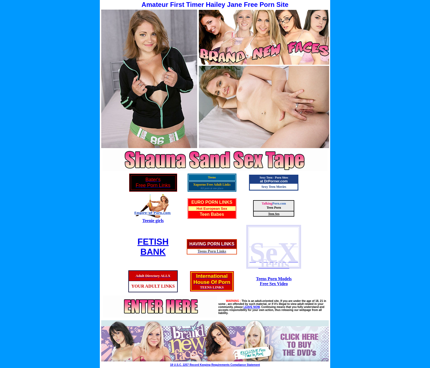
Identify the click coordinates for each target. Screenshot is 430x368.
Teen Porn (274, 208)
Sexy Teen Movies (273, 187)
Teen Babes (212, 214)
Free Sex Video (274, 283)
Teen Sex (273, 213)
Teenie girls (153, 220)
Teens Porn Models (274, 278)
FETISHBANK (153, 247)
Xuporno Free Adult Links (211, 184)
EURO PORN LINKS (211, 202)
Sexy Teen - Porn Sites (274, 177)
